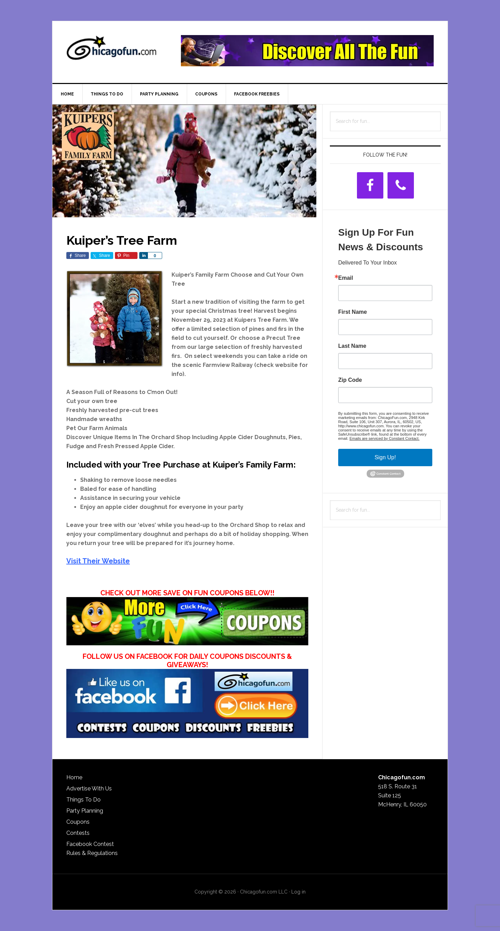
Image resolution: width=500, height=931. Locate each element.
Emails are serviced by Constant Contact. (384, 438)
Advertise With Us (89, 788)
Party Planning (84, 810)
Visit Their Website (98, 561)
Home (74, 777)
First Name (352, 312)
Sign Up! (385, 457)
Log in (298, 892)
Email (345, 278)
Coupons (78, 822)
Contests (78, 833)
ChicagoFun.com (111, 50)
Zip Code (350, 380)
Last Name (352, 346)
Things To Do (83, 799)
